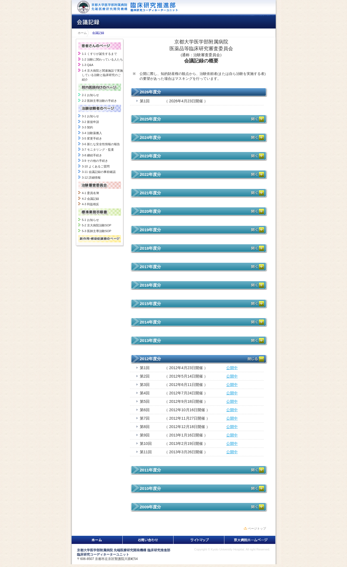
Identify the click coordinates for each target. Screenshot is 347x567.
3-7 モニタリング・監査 (98, 149)
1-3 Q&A (87, 64)
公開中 (232, 368)
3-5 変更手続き (92, 138)
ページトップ (257, 528)
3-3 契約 (87, 127)
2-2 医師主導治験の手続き (99, 100)
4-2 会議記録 (90, 198)
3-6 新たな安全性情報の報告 (101, 144)
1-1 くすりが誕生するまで (99, 53)
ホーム (81, 32)
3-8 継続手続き (92, 155)
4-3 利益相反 (90, 204)
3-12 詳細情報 (91, 177)
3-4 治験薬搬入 (92, 133)
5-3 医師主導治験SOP (96, 231)
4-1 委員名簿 (90, 193)
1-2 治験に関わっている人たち (102, 59)
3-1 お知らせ (90, 116)
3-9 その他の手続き (95, 160)
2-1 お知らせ (90, 95)
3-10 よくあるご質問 (96, 166)
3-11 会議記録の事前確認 (99, 171)
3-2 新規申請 (90, 121)
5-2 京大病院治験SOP (96, 225)
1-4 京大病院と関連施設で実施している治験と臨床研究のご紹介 (102, 75)
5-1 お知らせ (90, 219)
